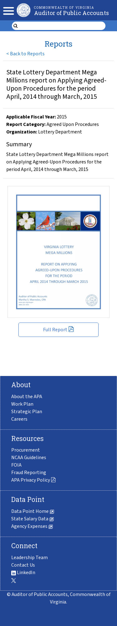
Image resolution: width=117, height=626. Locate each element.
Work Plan (22, 404)
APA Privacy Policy (33, 480)
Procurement (25, 450)
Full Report (58, 329)
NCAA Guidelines (28, 457)
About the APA (26, 396)
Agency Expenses (32, 526)
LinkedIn (23, 572)
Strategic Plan (26, 411)
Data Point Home (32, 511)
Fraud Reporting (28, 472)
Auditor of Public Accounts (71, 13)
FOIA (16, 465)
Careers (19, 419)
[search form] (62, 26)
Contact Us (23, 565)
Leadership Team (29, 557)
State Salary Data (32, 518)
